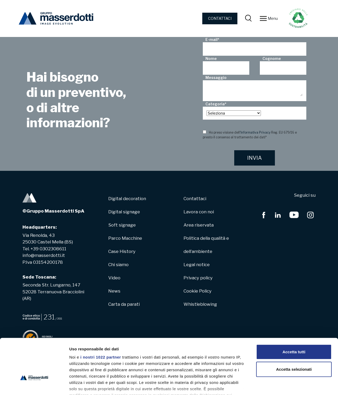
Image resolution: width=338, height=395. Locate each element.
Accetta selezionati (294, 331)
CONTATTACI (220, 18)
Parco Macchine (125, 238)
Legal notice (197, 264)
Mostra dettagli (278, 384)
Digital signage (124, 211)
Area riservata (199, 225)
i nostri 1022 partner (100, 319)
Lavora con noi (199, 211)
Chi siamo (118, 264)
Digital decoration (127, 198)
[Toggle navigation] (263, 18)
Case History (121, 251)
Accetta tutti (294, 314)
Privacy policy (198, 277)
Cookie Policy (198, 291)
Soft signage (122, 225)
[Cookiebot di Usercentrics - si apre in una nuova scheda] (34, 385)
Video (114, 277)
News (114, 291)
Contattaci (195, 198)
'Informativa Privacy (255, 132)
